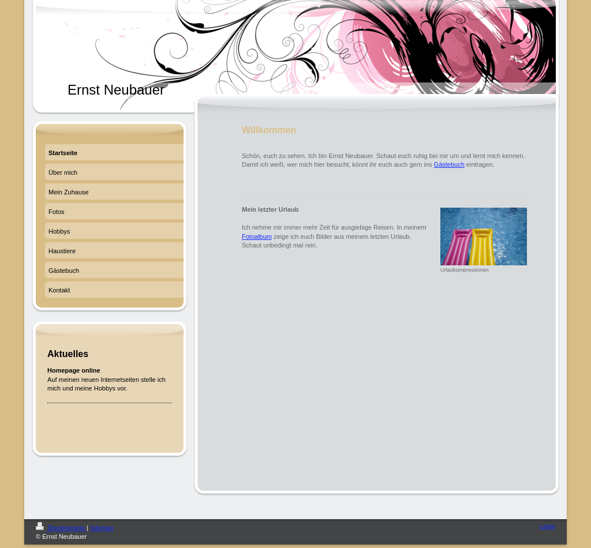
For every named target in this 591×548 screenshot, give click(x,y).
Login (547, 526)
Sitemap (101, 527)
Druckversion (61, 527)
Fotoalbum (257, 236)
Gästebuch (449, 164)
